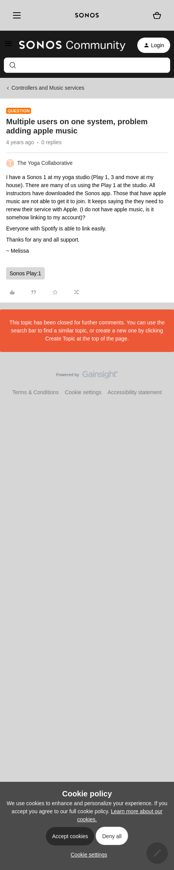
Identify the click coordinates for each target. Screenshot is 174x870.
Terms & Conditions (35, 392)
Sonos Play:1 (25, 273)
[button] (8, 46)
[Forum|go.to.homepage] (72, 45)
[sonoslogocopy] (87, 15)
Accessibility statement (134, 392)
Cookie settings (83, 392)
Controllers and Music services (48, 88)
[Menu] (15, 15)
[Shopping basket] (157, 15)
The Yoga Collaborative (45, 163)
